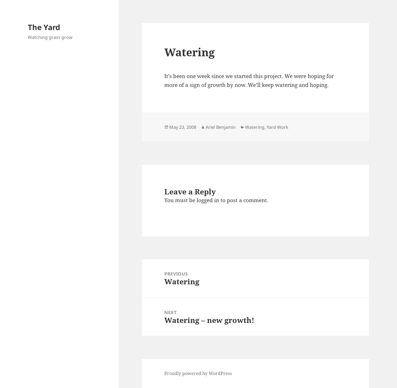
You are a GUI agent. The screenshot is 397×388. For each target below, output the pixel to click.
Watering (254, 127)
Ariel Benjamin (221, 127)
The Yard (44, 27)
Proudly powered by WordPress (198, 373)
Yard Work (277, 127)
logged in (208, 200)
